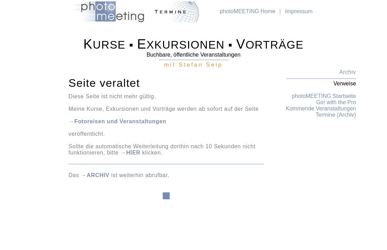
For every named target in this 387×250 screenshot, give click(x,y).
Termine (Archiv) (335, 115)
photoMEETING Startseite (324, 96)
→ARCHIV (95, 175)
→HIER (130, 153)
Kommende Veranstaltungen (321, 108)
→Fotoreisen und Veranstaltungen (117, 121)
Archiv (347, 72)
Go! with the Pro (336, 102)
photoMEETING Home (247, 11)
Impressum (299, 11)
